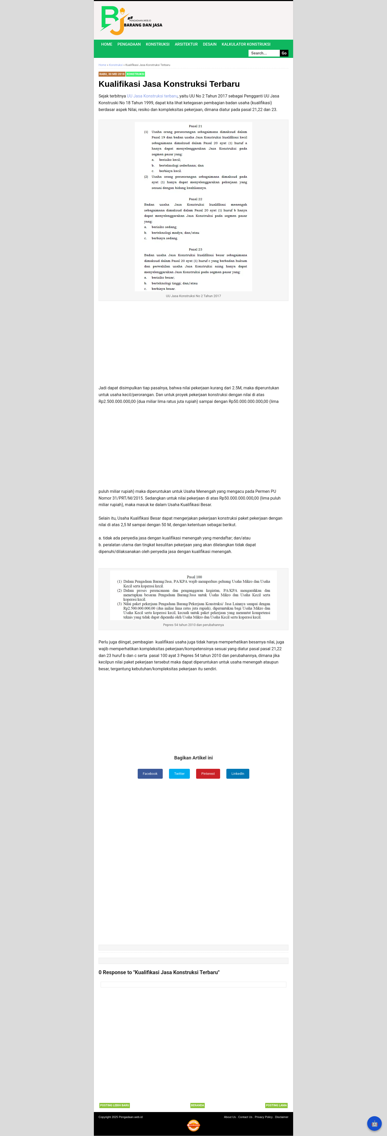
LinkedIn (239, 774)
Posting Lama (276, 1106)
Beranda (197, 1106)
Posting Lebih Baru (114, 1106)
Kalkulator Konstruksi (246, 44)
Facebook (149, 774)
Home (106, 44)
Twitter (179, 774)
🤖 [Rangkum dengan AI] (374, 1123)
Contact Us (245, 1117)
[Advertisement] (193, 346)
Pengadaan (129, 44)
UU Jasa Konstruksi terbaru (152, 96)
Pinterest (208, 774)
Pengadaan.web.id (131, 1117)
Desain (209, 44)
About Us (230, 1117)
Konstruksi (158, 44)
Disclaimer (281, 1117)
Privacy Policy (264, 1117)
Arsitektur (186, 44)
